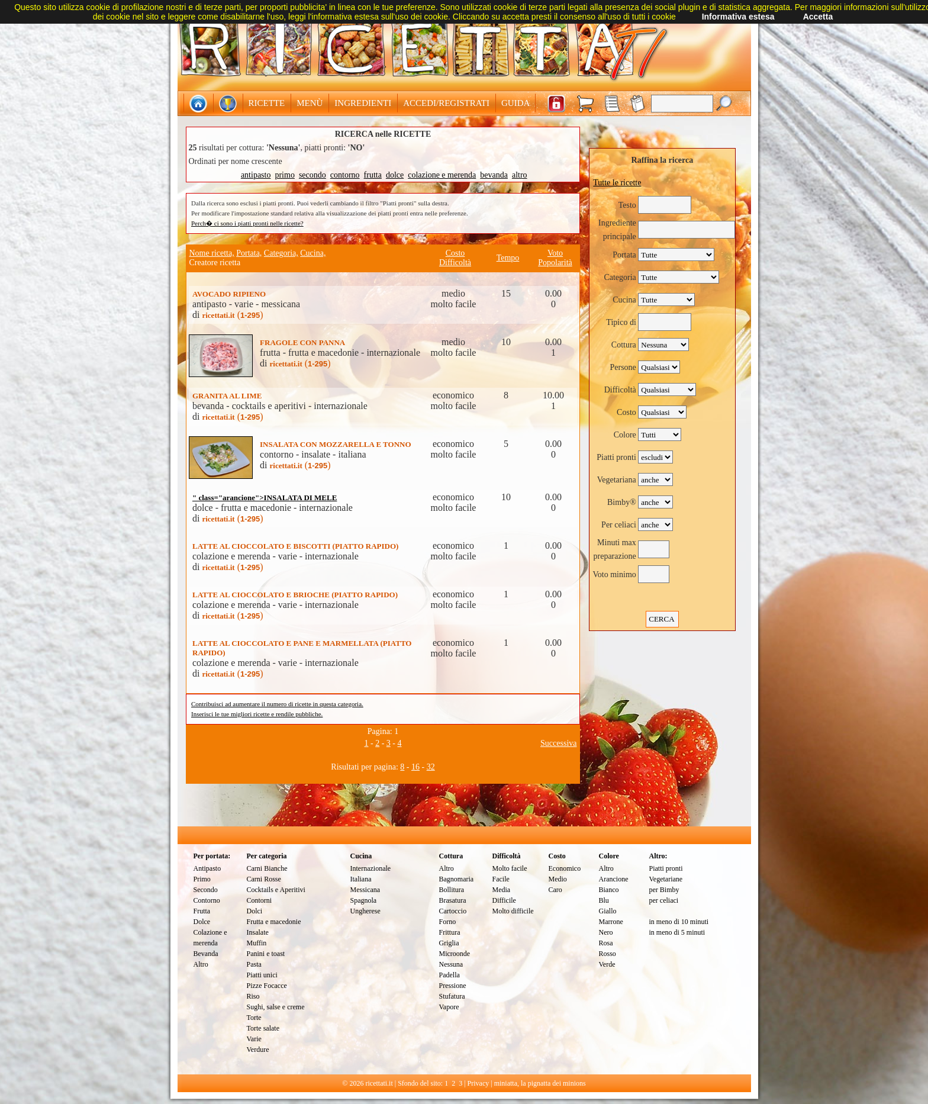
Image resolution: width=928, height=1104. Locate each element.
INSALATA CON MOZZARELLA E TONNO (335, 444)
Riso (253, 996)
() (232, 315)
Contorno (207, 900)
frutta (373, 174)
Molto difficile (513, 911)
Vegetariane (666, 879)
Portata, (249, 253)
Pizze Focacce (267, 985)
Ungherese (365, 911)
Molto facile (509, 868)
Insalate (258, 932)
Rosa (606, 943)
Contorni (259, 900)
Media (501, 890)
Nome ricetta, (211, 253)
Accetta (818, 16)
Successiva (558, 743)
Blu (604, 900)
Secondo (206, 890)
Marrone (611, 922)
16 (415, 766)
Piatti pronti (666, 868)
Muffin (257, 943)
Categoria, (281, 253)
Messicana (365, 890)
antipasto (256, 174)
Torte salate (263, 1028)
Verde (607, 964)
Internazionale (370, 868)
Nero (606, 932)
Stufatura (452, 996)
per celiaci (664, 900)
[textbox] (682, 103)
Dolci (255, 911)
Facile (501, 879)
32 (431, 766)
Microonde (455, 953)
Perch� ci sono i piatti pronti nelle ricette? (247, 223)
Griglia (449, 943)
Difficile (504, 900)
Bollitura (452, 890)
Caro (555, 890)
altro (519, 174)
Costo (455, 253)
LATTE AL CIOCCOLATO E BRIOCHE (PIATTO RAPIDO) (295, 594)
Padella (449, 975)
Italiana (361, 879)
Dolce (202, 922)
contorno (345, 174)
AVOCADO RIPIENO (229, 293)
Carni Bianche (267, 868)
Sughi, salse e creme (276, 1007)
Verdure (258, 1049)
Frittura (449, 932)
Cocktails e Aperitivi (276, 890)
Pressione (452, 985)
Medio (558, 879)
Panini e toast (266, 953)
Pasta (254, 964)
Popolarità (555, 262)
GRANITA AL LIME (227, 395)
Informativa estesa (738, 16)
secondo (312, 174)
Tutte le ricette (617, 182)
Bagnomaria (456, 879)
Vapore (449, 1007)
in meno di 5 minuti (677, 932)
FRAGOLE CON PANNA (302, 342)
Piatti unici (262, 975)
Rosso (607, 953)
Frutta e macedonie (274, 922)
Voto (555, 253)
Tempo (508, 257)
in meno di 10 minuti (679, 922)
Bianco (609, 890)
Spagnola (363, 900)
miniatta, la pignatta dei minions (540, 1083)
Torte (254, 1017)
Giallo (608, 911)
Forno (447, 922)
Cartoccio (453, 911)
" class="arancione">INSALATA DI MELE (264, 497)
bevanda (494, 174)
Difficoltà (455, 262)
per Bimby (664, 890)
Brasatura (452, 900)
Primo (202, 879)
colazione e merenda (442, 174)
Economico (565, 868)
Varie (254, 1039)
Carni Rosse (264, 879)
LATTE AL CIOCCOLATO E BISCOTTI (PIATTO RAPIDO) (295, 546)
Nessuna (451, 964)
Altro (201, 964)
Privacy (478, 1083)
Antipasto (207, 868)
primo (284, 174)
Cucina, (313, 253)
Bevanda (206, 953)
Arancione (614, 879)
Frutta (202, 911)
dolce (395, 174)
